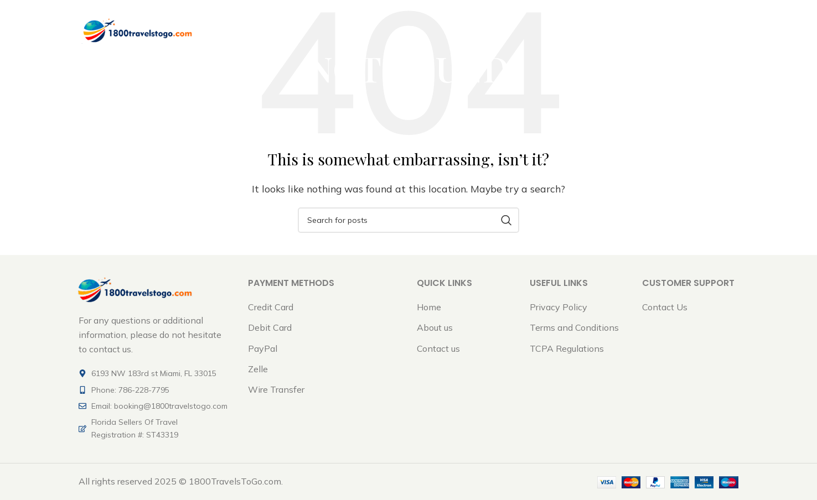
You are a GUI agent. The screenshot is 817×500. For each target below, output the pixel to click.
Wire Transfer (276, 389)
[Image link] (134, 288)
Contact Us (664, 306)
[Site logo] (137, 32)
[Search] (408, 220)
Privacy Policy (558, 306)
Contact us (438, 348)
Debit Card (270, 327)
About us (435, 327)
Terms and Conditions (574, 327)
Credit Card (270, 306)
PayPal (262, 348)
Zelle (258, 368)
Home (429, 306)
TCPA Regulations (567, 348)
